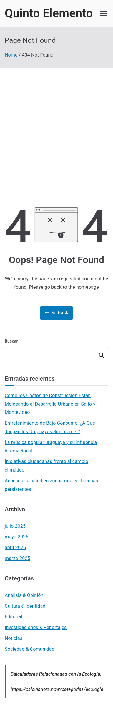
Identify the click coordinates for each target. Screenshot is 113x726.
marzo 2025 (17, 558)
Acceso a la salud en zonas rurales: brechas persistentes (51, 485)
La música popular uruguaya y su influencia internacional (51, 447)
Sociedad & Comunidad (29, 649)
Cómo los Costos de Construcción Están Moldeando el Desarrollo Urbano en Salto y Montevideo (50, 404)
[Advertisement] (56, 127)
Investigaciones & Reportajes (36, 627)
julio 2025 (15, 526)
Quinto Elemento (49, 13)
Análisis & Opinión (24, 595)
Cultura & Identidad (25, 606)
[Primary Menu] (103, 13)
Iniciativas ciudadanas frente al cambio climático (46, 466)
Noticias (13, 638)
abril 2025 (15, 547)
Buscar (11, 341)
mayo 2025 (17, 536)
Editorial (13, 616)
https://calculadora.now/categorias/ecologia (57, 689)
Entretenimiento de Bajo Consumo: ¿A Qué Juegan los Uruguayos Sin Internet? (50, 427)
